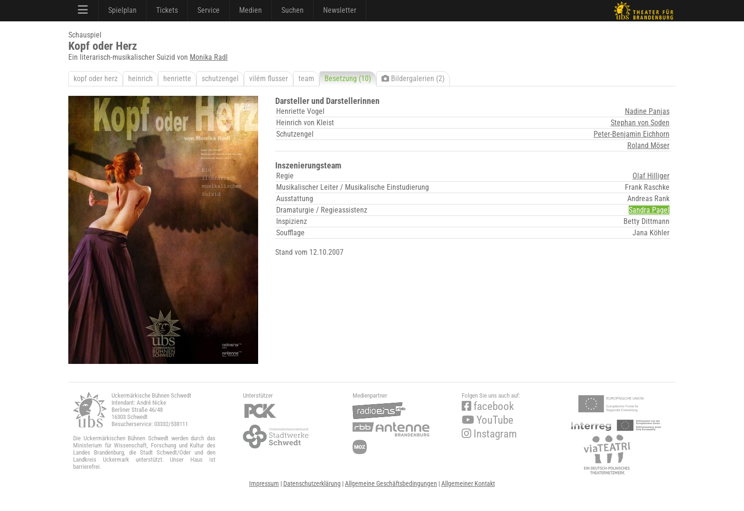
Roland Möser (648, 145)
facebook (488, 406)
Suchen (292, 10)
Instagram (489, 433)
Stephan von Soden (640, 122)
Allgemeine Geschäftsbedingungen (391, 483)
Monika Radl (209, 57)
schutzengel (220, 78)
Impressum (264, 483)
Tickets (167, 10)
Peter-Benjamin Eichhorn (632, 134)
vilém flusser (268, 78)
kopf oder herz (96, 78)
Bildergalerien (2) (413, 78)
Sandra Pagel (649, 209)
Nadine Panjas (647, 111)
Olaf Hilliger (651, 175)
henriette (177, 78)
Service (208, 10)
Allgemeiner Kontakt (468, 483)
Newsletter (339, 10)
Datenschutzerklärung (312, 483)
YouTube (487, 420)
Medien (250, 10)
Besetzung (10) (348, 78)
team (306, 78)
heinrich (140, 78)
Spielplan (122, 10)
